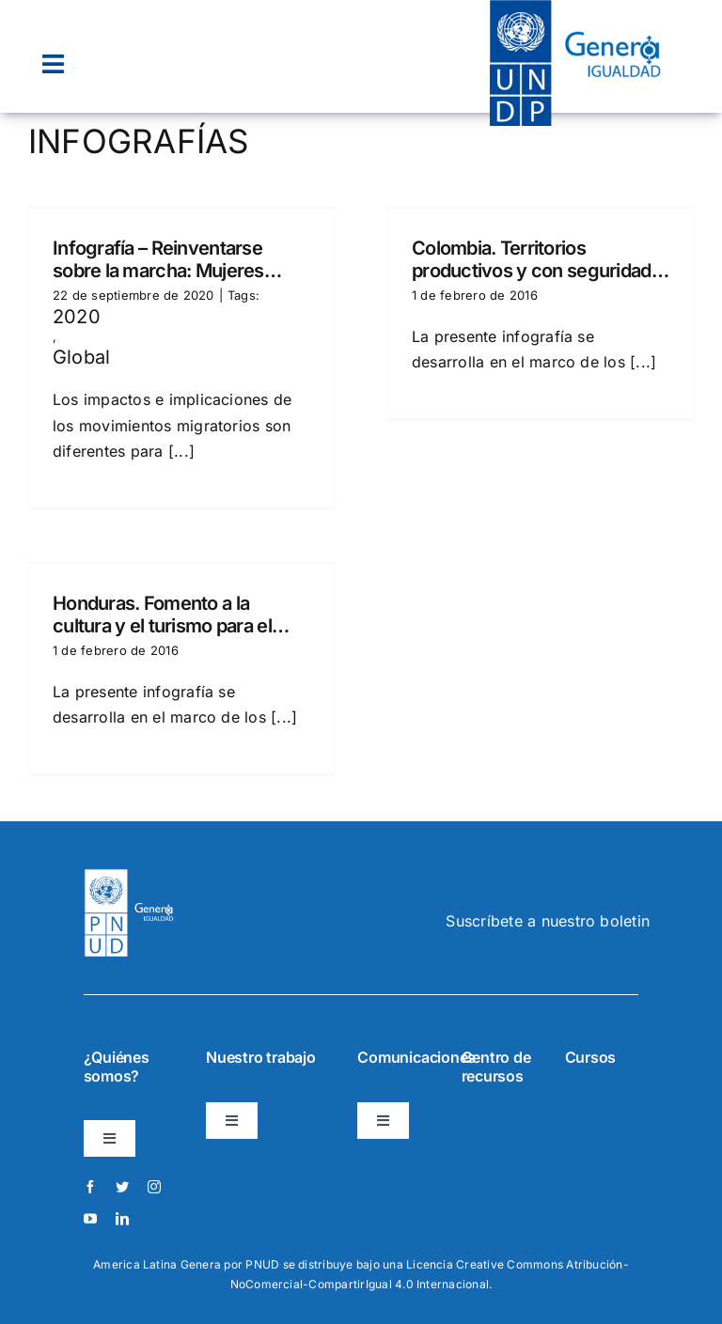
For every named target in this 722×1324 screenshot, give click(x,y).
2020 (77, 316)
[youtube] (90, 1218)
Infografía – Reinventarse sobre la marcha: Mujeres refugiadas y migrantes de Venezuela (162, 259)
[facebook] (90, 1186)
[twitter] (122, 1186)
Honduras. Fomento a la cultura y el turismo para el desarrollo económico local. (168, 614)
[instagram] (154, 1186)
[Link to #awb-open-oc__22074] (53, 64)
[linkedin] (122, 1218)
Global (81, 357)
